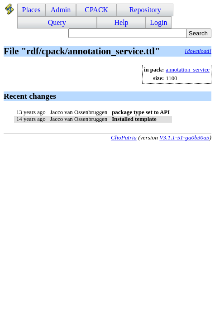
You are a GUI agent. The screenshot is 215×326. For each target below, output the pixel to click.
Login (158, 22)
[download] (198, 51)
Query (57, 22)
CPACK (96, 10)
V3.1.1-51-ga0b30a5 (184, 137)
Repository (145, 10)
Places (31, 10)
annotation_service (188, 70)
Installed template (134, 119)
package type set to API (141, 112)
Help (121, 22)
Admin (61, 10)
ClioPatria (124, 137)
